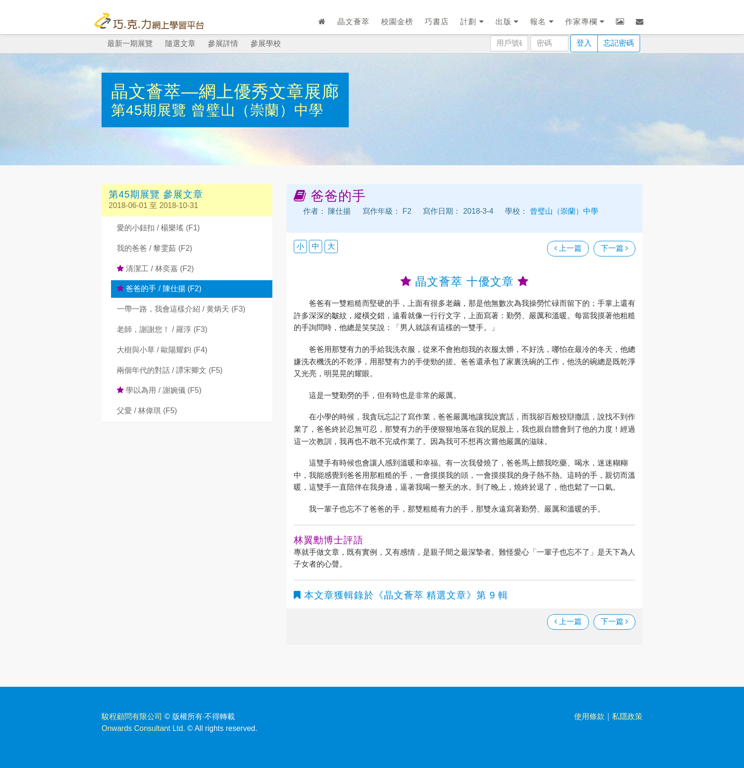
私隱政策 (627, 716)
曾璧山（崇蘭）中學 (257, 110)
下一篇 (614, 248)
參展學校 (266, 43)
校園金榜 (397, 22)
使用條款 (589, 716)
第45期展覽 (151, 110)
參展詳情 (223, 43)
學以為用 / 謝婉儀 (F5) (159, 390)
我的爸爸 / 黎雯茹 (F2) (154, 248)
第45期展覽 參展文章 (156, 194)
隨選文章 (180, 43)
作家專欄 (584, 22)
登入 (584, 43)
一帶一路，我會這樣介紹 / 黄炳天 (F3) (181, 309)
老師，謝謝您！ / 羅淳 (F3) (162, 329)
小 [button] (300, 246)
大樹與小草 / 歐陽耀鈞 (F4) (162, 350)
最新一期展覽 (130, 43)
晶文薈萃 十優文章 (464, 281)
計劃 (472, 22)
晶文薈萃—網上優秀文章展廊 (225, 91)
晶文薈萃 (353, 22)
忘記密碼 (619, 43)
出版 (507, 22)
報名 (541, 22)
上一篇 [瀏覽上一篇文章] (568, 248)
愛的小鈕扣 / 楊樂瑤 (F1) (158, 228)
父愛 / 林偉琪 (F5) (147, 411)
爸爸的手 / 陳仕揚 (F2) (159, 288)
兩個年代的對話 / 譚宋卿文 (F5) (170, 370)
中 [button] (315, 246)
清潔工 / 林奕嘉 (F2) (155, 269)
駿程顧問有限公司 (132, 716)
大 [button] (331, 246)
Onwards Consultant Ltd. (143, 728)
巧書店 (437, 22)
